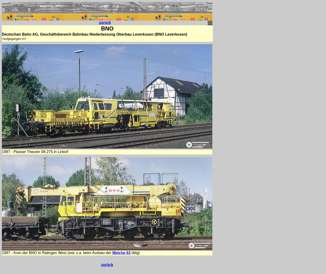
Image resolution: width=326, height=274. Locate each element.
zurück (105, 23)
